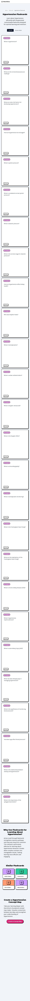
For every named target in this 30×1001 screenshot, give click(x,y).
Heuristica (6, 1)
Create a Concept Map (15, 921)
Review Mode (18, 30)
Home (6, 10)
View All (10, 30)
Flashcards (11, 10)
